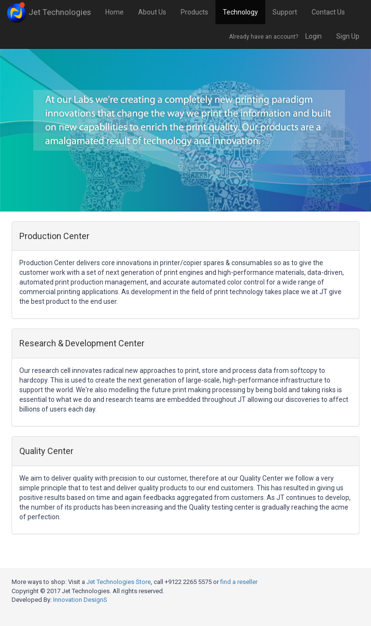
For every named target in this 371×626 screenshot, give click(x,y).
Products (194, 12)
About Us (152, 12)
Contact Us (328, 12)
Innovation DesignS (80, 599)
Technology (240, 12)
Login (313, 36)
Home (114, 12)
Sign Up (347, 36)
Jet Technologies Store (118, 581)
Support (284, 12)
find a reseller (238, 581)
